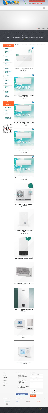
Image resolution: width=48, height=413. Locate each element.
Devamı (26, 39)
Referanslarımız (5, 383)
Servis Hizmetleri (8, 103)
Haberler (4, 382)
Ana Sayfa (4, 374)
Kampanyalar (5, 377)
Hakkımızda (5, 380)
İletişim (4, 385)
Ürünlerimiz (8, 45)
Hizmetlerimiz (5, 378)
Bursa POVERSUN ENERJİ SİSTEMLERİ (14, 409)
